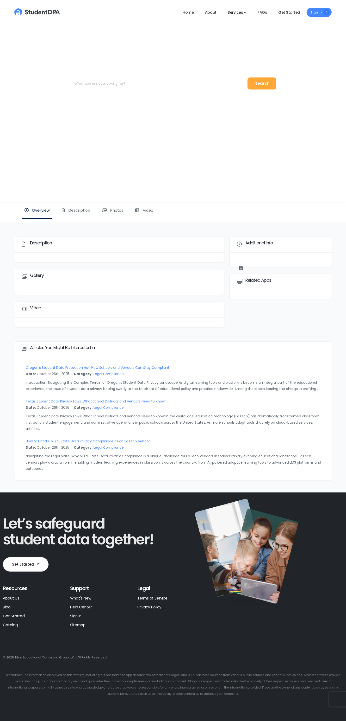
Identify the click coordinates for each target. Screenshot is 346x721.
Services (235, 12)
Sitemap (78, 624)
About (210, 12)
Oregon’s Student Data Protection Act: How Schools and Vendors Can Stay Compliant (97, 367)
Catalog (10, 624)
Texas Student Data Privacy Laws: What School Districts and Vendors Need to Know (95, 401)
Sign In (319, 12)
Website (315, 186)
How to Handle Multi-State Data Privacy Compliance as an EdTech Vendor (88, 441)
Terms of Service (152, 598)
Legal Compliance (108, 373)
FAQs (262, 12)
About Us (11, 598)
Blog (7, 607)
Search (262, 83)
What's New (80, 598)
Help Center (81, 607)
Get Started (289, 12)
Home (188, 12)
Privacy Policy (149, 607)
